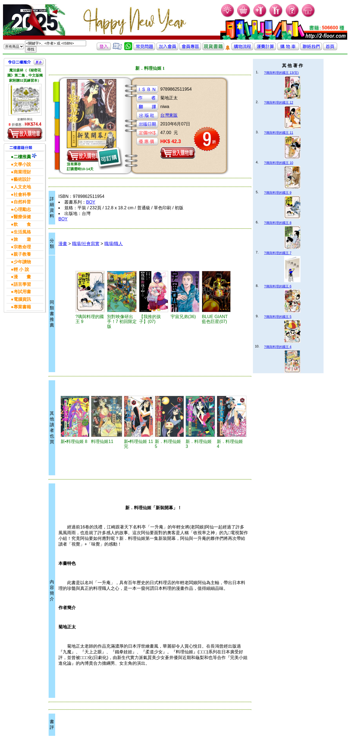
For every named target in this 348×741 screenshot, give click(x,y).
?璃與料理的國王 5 (277, 317)
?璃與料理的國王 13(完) (281, 73)
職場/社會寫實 (85, 243)
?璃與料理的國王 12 (278, 102)
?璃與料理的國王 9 (277, 193)
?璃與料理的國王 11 (278, 133)
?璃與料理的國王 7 (277, 253)
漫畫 (62, 243)
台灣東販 (169, 115)
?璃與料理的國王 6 (277, 286)
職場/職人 (113, 243)
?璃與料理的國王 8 (277, 223)
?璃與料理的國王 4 (277, 347)
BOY (90, 202)
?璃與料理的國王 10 (278, 163)
